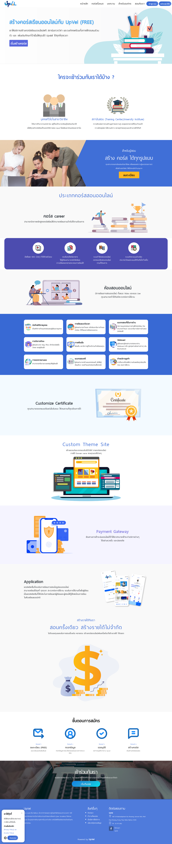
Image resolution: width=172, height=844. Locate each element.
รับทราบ (13, 837)
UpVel (91, 839)
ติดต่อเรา (90, 812)
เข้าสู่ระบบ (152, 3)
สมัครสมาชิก (165, 3)
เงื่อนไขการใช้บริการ (94, 819)
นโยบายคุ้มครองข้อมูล (94, 822)
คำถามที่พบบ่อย (93, 815)
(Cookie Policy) (9, 832)
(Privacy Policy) (9, 829)
